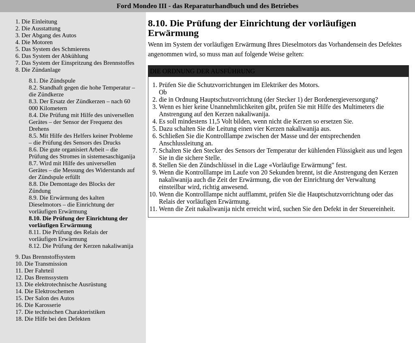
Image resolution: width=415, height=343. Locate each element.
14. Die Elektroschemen (44, 291)
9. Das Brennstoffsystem (45, 257)
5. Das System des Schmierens (52, 49)
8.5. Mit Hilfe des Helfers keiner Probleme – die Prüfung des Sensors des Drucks (81, 139)
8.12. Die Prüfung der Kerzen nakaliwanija (81, 246)
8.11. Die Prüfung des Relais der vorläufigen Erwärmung (68, 235)
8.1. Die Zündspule (52, 80)
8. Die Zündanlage (37, 69)
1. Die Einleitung (36, 21)
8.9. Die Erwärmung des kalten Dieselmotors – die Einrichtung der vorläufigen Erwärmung (71, 204)
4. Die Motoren (34, 42)
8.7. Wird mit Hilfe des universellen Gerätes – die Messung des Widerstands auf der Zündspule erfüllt (82, 170)
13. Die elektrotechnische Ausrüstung (61, 284)
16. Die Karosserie (38, 305)
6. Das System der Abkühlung (51, 56)
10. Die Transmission (41, 263)
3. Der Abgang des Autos (45, 35)
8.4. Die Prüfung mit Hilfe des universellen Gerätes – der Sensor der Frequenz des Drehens (81, 122)
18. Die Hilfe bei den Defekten (52, 318)
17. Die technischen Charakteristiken (60, 312)
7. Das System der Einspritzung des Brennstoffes (74, 63)
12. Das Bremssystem (41, 277)
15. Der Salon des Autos (44, 298)
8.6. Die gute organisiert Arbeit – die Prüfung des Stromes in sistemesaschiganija (82, 153)
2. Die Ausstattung (37, 28)
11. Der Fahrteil (34, 270)
